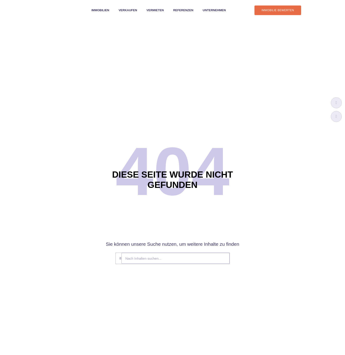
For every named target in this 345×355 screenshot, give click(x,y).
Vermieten (155, 10)
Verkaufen (128, 10)
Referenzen (183, 10)
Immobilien (100, 10)
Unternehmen (214, 10)
